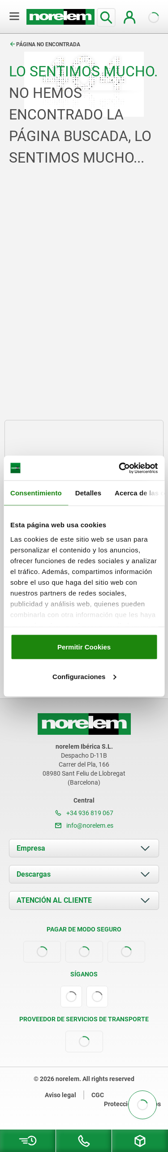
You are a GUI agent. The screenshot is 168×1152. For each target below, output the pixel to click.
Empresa (31, 848)
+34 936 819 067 (84, 813)
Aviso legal (60, 1095)
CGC (97, 1095)
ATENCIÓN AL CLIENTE (54, 900)
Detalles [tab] (88, 493)
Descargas (34, 874)
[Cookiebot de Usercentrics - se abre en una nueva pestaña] (120, 468)
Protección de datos (132, 1104)
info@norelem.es (84, 825)
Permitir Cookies (84, 647)
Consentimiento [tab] (36, 493)
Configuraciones (84, 676)
